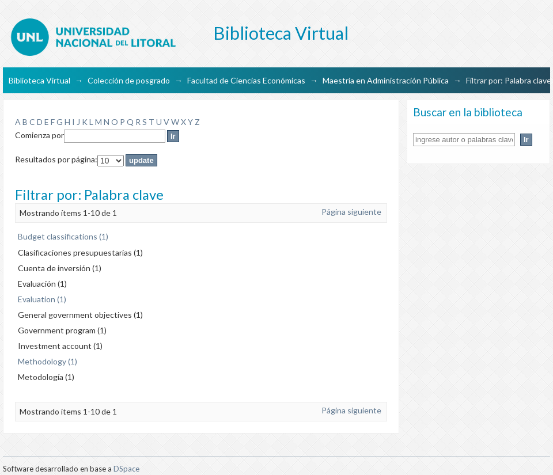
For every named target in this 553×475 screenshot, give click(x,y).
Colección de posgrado (129, 80)
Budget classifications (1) (63, 236)
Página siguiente (351, 211)
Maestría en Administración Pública (386, 80)
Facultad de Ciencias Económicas (246, 80)
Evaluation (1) (42, 299)
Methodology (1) (47, 361)
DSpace (126, 468)
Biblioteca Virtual (39, 80)
